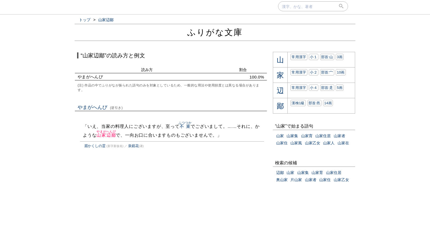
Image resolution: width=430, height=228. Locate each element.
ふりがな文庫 (215, 32)
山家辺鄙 (106, 135)
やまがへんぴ (100, 107)
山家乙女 (312, 143)
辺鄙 (280, 172)
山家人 (329, 143)
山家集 (292, 136)
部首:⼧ (327, 72)
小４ (313, 88)
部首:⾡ (327, 88)
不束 (185, 126)
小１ (313, 57)
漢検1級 (298, 103)
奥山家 (282, 180)
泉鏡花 (133, 146)
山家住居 (323, 136)
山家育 (307, 136)
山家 (280, 136)
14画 (328, 103)
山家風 (296, 143)
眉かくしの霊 (95, 146)
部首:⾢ (315, 103)
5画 (340, 88)
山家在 (343, 143)
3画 (340, 57)
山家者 (339, 136)
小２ (313, 72)
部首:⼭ (327, 57)
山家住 (282, 143)
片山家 (296, 180)
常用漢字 (299, 57)
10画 (340, 72)
